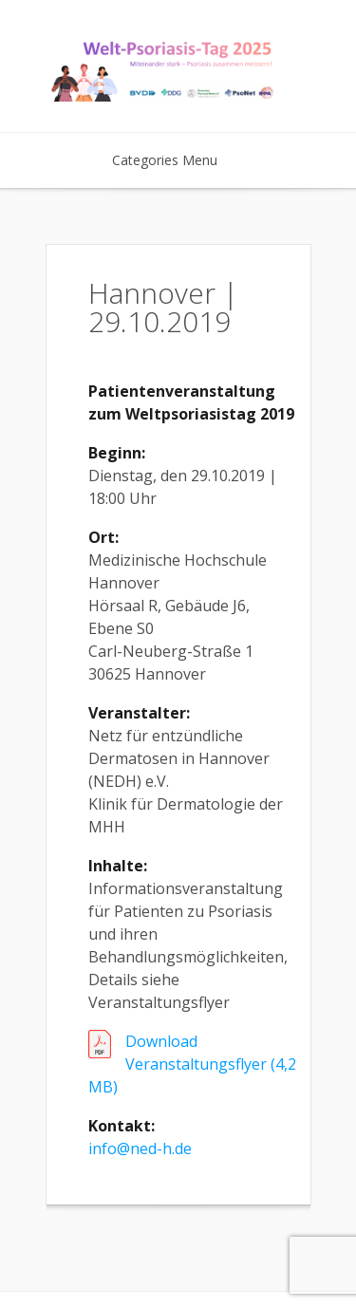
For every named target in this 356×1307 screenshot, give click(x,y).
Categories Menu (177, 160)
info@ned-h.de (140, 1148)
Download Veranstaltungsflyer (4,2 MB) (192, 1064)
